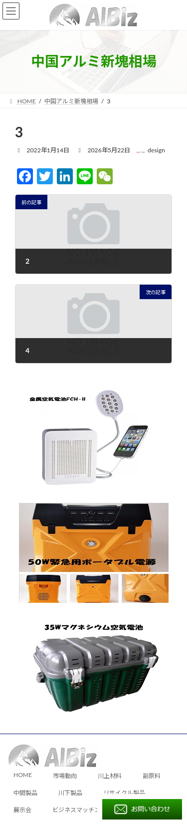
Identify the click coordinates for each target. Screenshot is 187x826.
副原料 (152, 776)
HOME (22, 775)
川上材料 (110, 776)
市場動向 (65, 776)
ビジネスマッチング (79, 810)
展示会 (22, 810)
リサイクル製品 (124, 793)
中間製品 (25, 793)
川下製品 (70, 793)
